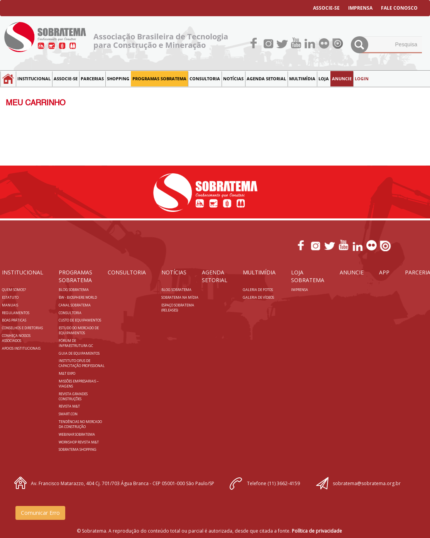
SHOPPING (118, 78)
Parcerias (92, 78)
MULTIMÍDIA (302, 78)
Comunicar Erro (40, 512)
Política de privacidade (317, 531)
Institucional (34, 78)
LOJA (323, 78)
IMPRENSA (360, 8)
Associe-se (66, 78)
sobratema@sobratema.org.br (367, 483)
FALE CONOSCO (399, 8)
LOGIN (362, 78)
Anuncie (342, 78)
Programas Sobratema (159, 78)
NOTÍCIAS (233, 78)
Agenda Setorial (266, 78)
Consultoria (205, 78)
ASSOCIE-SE (326, 8)
